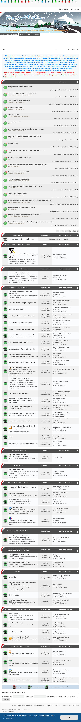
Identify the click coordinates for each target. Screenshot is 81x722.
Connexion (6, 692)
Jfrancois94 (58, 595)
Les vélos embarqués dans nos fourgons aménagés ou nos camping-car (23, 355)
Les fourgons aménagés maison (20, 421)
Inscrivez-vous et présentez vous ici (17, 244)
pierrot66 (58, 97)
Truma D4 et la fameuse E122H (19, 100)
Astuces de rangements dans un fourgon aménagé (20, 407)
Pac (60, 140)
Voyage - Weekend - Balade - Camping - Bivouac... (20, 95)
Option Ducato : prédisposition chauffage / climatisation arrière (30, 222)
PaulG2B (57, 502)
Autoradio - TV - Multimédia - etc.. (16, 187)
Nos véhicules (14, 595)
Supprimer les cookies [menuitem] (53, 705)
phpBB (11, 709)
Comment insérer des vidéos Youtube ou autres (23, 664)
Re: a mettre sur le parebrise (61, 614)
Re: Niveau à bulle (58, 562)
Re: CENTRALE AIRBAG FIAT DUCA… (64, 369)
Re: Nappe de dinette (59, 398)
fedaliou (57, 256)
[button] (57, 231)
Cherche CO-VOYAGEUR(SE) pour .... (22, 521)
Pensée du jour (13, 143)
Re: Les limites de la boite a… (61, 637)
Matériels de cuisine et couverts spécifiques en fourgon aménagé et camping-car (21, 400)
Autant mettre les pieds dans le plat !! (21, 207)
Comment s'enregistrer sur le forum (21, 239)
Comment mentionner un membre (21, 680)
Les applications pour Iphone (19, 562)
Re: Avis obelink (57, 584)
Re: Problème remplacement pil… (62, 307)
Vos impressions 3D (19, 600)
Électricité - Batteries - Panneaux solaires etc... (19, 116)
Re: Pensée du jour (58, 623)
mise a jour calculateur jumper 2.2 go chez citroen (26, 129)
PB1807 (57, 602)
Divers (9, 123)
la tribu (59, 154)
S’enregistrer (19, 692)
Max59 (57, 407)
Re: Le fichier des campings (60, 508)
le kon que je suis (14, 122)
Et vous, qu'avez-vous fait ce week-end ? (22, 93)
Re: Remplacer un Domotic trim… (62, 320)
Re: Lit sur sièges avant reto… (61, 419)
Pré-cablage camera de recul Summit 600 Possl (25, 186)
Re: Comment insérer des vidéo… (62, 660)
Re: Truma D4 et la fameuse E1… (62, 314)
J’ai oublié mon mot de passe (55, 696)
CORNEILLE (56, 204)
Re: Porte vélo (57, 353)
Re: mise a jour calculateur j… (61, 327)
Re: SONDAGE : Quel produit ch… (62, 427)
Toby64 (57, 556)
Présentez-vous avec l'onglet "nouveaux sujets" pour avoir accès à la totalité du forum (23, 256)
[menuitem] (23, 34)
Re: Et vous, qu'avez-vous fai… (61, 486)
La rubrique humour (12, 145)
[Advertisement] (40, 43)
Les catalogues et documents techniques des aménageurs (19, 537)
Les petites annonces (16, 469)
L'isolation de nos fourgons (18, 393)
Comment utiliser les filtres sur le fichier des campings (23, 673)
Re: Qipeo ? (56, 555)
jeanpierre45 (56, 90)
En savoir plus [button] (8, 719)
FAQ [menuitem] (2, 34)
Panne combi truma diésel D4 (18, 172)
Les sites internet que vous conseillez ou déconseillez (22, 583)
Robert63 (57, 218)
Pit (55, 421)
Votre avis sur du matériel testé (23, 426)
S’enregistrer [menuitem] (64, 9)
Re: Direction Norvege (59, 519)
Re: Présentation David (59, 254)
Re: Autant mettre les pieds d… (61, 630)
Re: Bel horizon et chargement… (62, 301)
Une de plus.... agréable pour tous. (20, 86)
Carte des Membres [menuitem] (11, 34)
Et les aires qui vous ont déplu (19, 500)
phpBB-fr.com (11, 711)
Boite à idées (13, 613)
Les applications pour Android (19, 555)
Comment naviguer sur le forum (17, 646)
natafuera (57, 190)
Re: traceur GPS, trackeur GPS (61, 334)
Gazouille (57, 175)
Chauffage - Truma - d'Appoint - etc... (16, 102)
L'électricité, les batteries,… (60, 276)
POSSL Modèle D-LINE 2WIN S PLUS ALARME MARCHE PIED (30, 200)
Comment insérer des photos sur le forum (21, 654)
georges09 (58, 336)
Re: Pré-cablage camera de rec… (62, 340)
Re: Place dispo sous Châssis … (62, 405)
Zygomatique (57, 147)
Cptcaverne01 (59, 414)
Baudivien (57, 182)
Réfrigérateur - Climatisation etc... (21, 322)
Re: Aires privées (57, 500)
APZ (56, 371)
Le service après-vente (20, 367)
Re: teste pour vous (58, 293)
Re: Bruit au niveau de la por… (61, 360)
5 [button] (70, 231)
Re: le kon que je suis (59, 435)
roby (58, 168)
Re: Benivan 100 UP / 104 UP (61, 538)
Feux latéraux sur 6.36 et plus (18, 179)
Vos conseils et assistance (18, 288)
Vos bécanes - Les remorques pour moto (23, 443)
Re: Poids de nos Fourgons (60, 381)
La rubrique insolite (12, 209)
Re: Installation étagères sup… (61, 412)
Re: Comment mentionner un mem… (63, 678)
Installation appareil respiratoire (19, 157)
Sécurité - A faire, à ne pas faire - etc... (22, 335)
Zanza (56, 383)
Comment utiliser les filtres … (61, 670)
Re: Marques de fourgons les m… (62, 391)
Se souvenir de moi (71, 696)
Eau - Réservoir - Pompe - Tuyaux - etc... (23, 303)
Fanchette (57, 111)
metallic (57, 473)
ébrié (56, 393)
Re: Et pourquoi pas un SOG (61, 600)
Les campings (17, 507)
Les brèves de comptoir (17, 450)
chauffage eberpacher (16, 107)
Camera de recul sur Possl (17, 193)
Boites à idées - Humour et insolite (17, 609)
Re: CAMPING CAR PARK (60, 492)
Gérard (57, 494)
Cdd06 (57, 539)
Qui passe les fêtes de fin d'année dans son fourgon (26, 150)
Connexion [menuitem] (75, 9)
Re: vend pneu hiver (58, 471)
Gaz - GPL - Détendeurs (13, 166)
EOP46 (57, 564)
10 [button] (75, 231)
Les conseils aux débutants (18, 269)
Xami (56, 400)
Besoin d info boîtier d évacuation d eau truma (24, 136)
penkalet (58, 132)
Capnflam (57, 225)
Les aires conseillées (16, 494)
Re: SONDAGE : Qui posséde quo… (63, 593)
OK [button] (69, 717)
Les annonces (18, 465)
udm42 (58, 118)
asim (56, 362)
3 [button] (65, 231)
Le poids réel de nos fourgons (19, 379)
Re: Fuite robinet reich (59, 651)
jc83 (56, 443)
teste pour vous (13, 115)
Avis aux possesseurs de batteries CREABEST (24, 215)
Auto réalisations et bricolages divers (22, 413)
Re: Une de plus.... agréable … (61, 575)
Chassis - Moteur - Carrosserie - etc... (16, 130)
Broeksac (57, 161)
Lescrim (57, 653)
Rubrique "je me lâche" (20, 637)
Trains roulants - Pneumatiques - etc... (22, 349)
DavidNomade (56, 104)
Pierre (56, 277)
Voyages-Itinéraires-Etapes (18, 483)
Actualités (10, 87)
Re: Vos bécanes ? (58, 441)
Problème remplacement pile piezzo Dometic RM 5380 (27, 165)
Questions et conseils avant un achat (22, 362)
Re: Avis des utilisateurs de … (61, 347)
